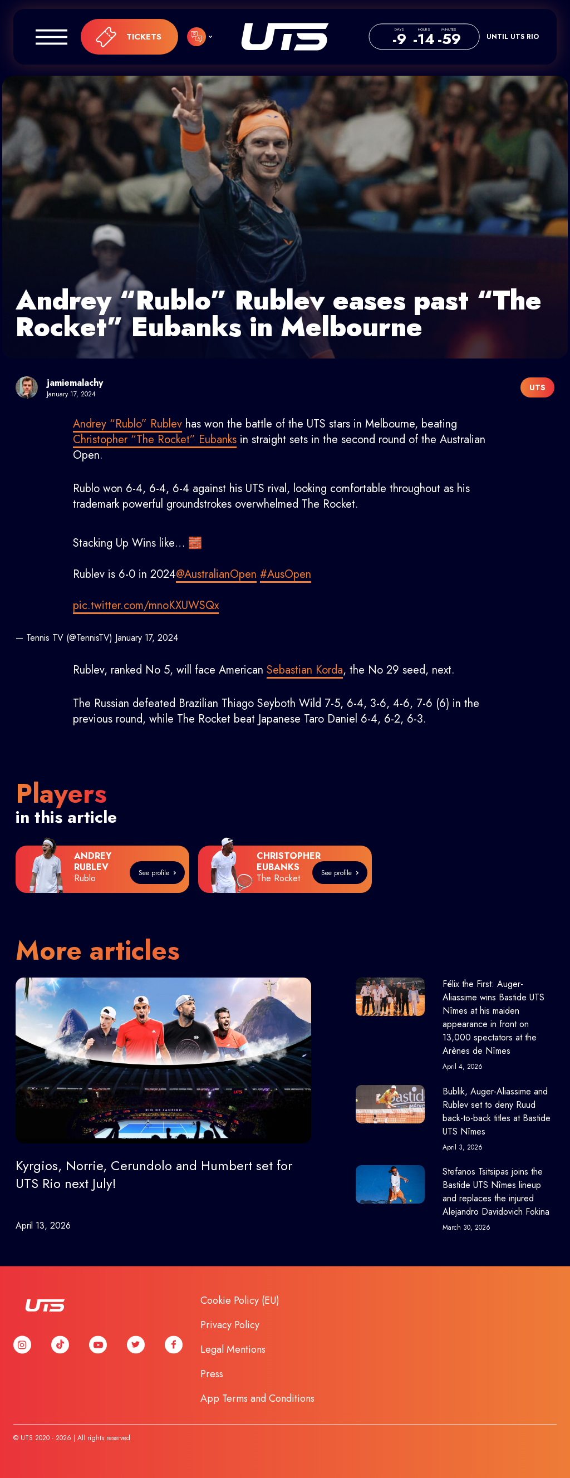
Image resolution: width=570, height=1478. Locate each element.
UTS (285, 37)
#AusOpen (285, 574)
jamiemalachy (75, 382)
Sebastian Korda (305, 670)
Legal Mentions (233, 1349)
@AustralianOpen (216, 574)
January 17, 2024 (146, 637)
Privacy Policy (229, 1325)
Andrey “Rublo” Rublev (127, 424)
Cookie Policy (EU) (239, 1300)
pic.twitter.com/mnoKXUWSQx (146, 605)
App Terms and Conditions (257, 1398)
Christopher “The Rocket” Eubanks (155, 439)
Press (211, 1374)
